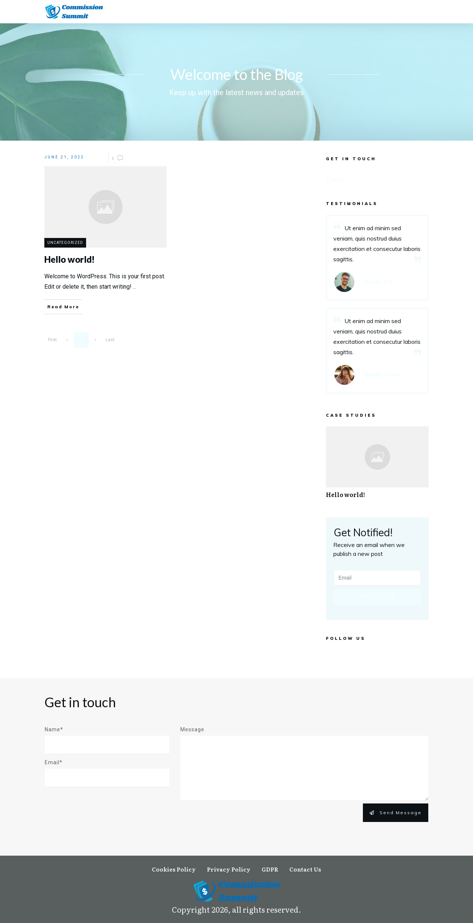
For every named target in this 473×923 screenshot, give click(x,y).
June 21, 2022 (64, 158)
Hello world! (377, 467)
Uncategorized (65, 244)
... (134, 287)
